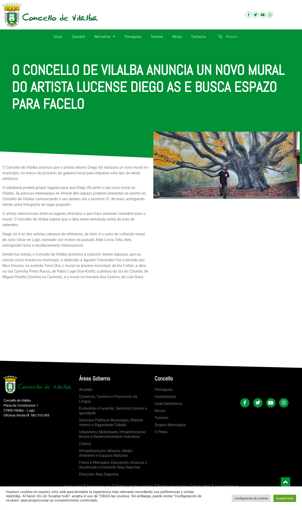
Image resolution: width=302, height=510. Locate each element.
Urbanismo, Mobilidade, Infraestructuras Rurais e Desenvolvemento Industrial (112, 434)
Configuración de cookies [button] (251, 498)
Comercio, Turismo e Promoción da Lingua (108, 399)
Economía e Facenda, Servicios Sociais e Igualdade (113, 410)
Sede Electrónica (168, 403)
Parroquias (133, 36)
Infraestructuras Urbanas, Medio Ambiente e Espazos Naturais (105, 453)
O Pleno (161, 432)
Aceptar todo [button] (284, 498)
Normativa (105, 36)
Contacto (198, 36)
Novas (177, 36)
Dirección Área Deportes (99, 474)
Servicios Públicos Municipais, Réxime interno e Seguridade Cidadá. (111, 422)
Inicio (58, 36)
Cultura (85, 443)
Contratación (165, 396)
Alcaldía (85, 389)
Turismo (157, 36)
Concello (78, 36)
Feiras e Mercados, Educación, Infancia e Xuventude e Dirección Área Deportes (113, 464)
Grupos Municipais (170, 425)
